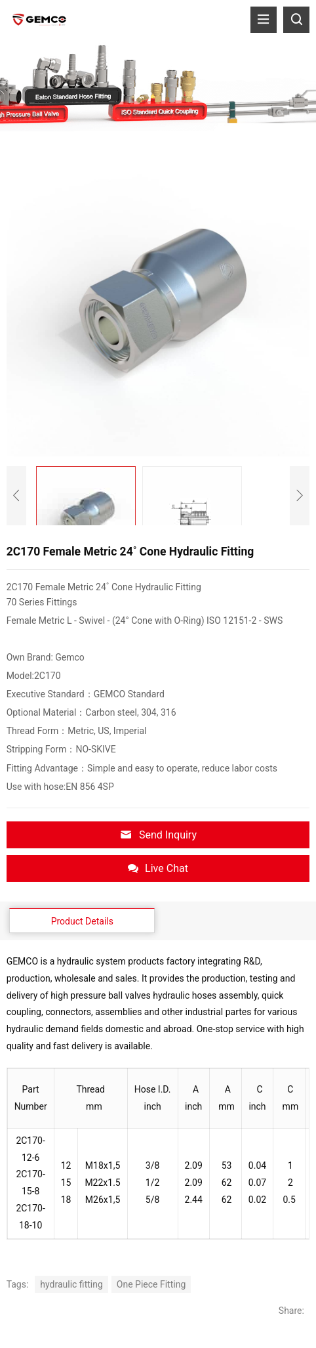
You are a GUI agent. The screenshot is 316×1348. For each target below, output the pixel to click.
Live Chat (158, 868)
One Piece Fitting (151, 1284)
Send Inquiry (158, 835)
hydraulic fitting (71, 1284)
